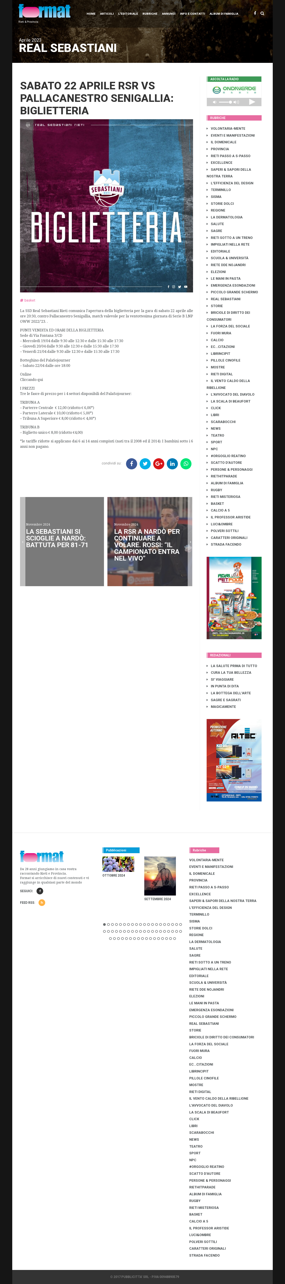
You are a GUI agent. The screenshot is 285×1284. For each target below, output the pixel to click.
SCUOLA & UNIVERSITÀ (227, 258)
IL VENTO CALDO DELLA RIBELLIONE (218, 1099)
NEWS (214, 429)
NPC (212, 449)
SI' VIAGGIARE (220, 680)
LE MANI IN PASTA (224, 279)
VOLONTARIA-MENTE (226, 129)
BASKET (215, 504)
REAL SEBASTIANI (223, 299)
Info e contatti (192, 13)
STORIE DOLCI (220, 204)
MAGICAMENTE (221, 707)
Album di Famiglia (224, 13)
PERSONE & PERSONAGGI (229, 470)
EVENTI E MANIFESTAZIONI (231, 136)
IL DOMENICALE (221, 142)
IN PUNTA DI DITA (223, 686)
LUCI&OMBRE (220, 524)
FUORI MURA (219, 333)
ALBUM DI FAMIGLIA (225, 483)
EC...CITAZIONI (221, 347)
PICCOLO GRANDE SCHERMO (232, 292)
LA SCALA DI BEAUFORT (228, 401)
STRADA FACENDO (224, 544)
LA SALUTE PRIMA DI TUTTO (232, 666)
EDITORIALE (218, 251)
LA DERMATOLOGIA (225, 217)
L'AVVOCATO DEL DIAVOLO (230, 394)
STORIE (215, 306)
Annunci (168, 13)
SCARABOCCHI (221, 422)
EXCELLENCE (219, 163)
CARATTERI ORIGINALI (227, 538)
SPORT (214, 442)
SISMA (214, 197)
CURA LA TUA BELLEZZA (229, 673)
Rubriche (149, 13)
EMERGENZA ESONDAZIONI (231, 286)
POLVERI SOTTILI (222, 531)
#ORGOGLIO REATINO (226, 456)
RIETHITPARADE (222, 476)
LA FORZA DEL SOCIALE (228, 326)
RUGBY (214, 490)
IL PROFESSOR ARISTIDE (229, 517)
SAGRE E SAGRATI (224, 700)
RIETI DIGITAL (220, 374)
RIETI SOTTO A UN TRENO (230, 238)
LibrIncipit (218, 354)
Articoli (107, 13)
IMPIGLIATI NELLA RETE (228, 244)
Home (91, 13)
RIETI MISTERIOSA (223, 497)
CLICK (214, 408)
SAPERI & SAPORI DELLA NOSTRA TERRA (222, 901)
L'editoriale (128, 13)
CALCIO (215, 340)
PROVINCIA (218, 149)
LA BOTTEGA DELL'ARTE (229, 693)
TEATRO (215, 435)
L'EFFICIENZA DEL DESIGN (230, 183)
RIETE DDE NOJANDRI (226, 265)
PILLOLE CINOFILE (223, 360)
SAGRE (214, 231)
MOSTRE (216, 367)
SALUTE (215, 224)
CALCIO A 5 (218, 510)
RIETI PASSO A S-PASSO (228, 156)
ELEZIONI (216, 272)
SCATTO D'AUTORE (224, 463)
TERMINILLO (219, 190)
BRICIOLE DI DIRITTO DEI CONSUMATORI (221, 1037)
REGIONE (216, 210)
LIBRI (213, 415)
